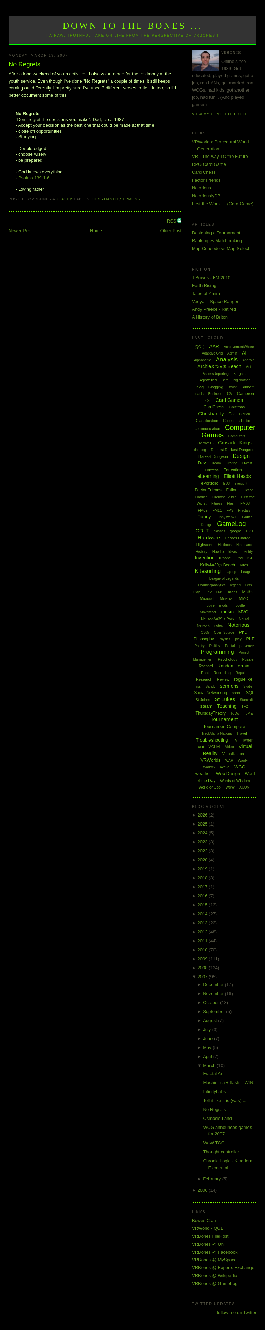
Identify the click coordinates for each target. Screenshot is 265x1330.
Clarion (244, 414)
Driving (231, 463)
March (210, 1065)
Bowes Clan (204, 1220)
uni (201, 746)
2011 (203, 940)
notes (218, 626)
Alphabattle (202, 360)
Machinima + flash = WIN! (229, 1082)
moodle (239, 605)
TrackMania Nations (216, 733)
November (214, 993)
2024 (203, 833)
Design (241, 456)
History (201, 551)
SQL (250, 692)
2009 (203, 958)
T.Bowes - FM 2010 (211, 277)
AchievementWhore (239, 347)
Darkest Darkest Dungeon (233, 449)
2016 (203, 895)
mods (223, 605)
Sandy (210, 686)
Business (215, 394)
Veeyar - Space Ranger (215, 301)
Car (208, 401)
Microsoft (208, 598)
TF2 (244, 706)
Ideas (232, 552)
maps (232, 592)
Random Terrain (233, 665)
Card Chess (204, 172)
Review (223, 679)
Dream (215, 463)
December (214, 984)
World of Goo (209, 787)
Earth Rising (204, 285)
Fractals (244, 510)
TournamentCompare (224, 726)
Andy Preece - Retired (214, 309)
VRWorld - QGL (207, 1228)
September (214, 1011)
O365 (205, 632)
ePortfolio (209, 483)
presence (246, 646)
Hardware (209, 537)
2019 (203, 868)
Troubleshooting (212, 740)
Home (96, 230)
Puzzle (247, 659)
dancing (200, 450)
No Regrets (24, 64)
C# (229, 393)
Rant (205, 673)
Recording (222, 673)
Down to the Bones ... (133, 26)
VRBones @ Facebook (214, 1252)
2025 (203, 824)
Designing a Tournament (216, 232)
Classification (207, 420)
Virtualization (233, 754)
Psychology (227, 659)
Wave (225, 767)
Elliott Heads (237, 476)
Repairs (241, 673)
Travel (242, 733)
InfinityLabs (214, 1091)
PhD (243, 632)
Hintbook (225, 545)
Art (248, 367)
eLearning (208, 476)
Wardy (243, 760)
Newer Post (20, 230)
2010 (203, 949)
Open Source (224, 632)
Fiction (248, 490)
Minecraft (227, 599)
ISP (250, 558)
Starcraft (246, 700)
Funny (204, 516)
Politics (214, 646)
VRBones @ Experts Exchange (223, 1267)
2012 (203, 931)
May (208, 1047)
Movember (208, 612)
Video (229, 747)
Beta (225, 380)
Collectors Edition (238, 420)
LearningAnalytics (211, 585)
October (211, 1002)
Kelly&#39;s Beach (217, 565)
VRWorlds (210, 760)
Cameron (245, 393)
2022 (203, 850)
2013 (203, 922)
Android (248, 360)
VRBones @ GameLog (214, 1283)
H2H (249, 531)
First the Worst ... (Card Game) (222, 203)
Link (208, 592)
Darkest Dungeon (213, 456)
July (207, 1029)
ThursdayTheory (211, 713)
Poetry (200, 646)
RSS (172, 221)
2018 (203, 877)
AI (244, 353)
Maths (248, 591)
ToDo (234, 713)
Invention (205, 557)
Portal (230, 646)
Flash (231, 504)
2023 (203, 842)
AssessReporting (216, 374)
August (210, 1020)
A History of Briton (210, 317)
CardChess (214, 407)
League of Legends (224, 579)
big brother (241, 380)
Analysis (227, 359)
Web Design (228, 773)
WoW (230, 787)
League (247, 571)
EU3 (226, 483)
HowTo (218, 551)
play (238, 639)
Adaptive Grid (212, 353)
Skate (247, 686)
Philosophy (204, 638)
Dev (202, 462)
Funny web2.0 (226, 517)
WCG (239, 767)
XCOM (244, 787)
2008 (203, 967)
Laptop (231, 572)
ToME (248, 713)
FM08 (245, 503)
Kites (243, 565)
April (208, 1056)
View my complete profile (222, 114)
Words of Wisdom (235, 781)
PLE (250, 638)
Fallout (232, 490)
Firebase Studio (224, 497)
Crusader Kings (235, 442)
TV (235, 740)
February (212, 1178)
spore (237, 693)
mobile (208, 605)
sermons (130, 199)
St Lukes (225, 699)
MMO (243, 598)
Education (232, 470)
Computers (236, 436)
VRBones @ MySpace (214, 1259)
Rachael (206, 666)
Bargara (239, 374)
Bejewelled (207, 380)
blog (200, 387)
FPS (230, 510)
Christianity (105, 199)
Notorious (201, 187)
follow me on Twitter (236, 1312)
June (208, 1038)
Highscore (205, 545)
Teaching (226, 706)
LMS (220, 592)
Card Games (229, 400)
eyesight (241, 483)
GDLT (202, 531)
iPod (239, 558)
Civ (231, 414)
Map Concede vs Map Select (220, 248)
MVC (243, 611)
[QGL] (199, 347)
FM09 (202, 510)
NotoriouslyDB (206, 195)
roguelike (243, 679)
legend (235, 585)
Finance (201, 497)
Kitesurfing (208, 571)
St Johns (202, 700)
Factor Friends (206, 180)
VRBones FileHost (210, 1236)
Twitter (247, 740)
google (235, 531)
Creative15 (205, 443)
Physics (224, 639)
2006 (203, 1190)
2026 (203, 815)
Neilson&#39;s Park (217, 619)
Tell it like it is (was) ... (225, 1100)
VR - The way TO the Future (220, 156)
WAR (229, 760)
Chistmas (237, 407)
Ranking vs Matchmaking (217, 240)
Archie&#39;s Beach (219, 366)
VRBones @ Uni (208, 1244)
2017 (203, 886)
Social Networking (210, 692)
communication (207, 428)
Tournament (224, 719)
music (227, 611)
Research (204, 679)
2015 (203, 904)
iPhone (225, 558)
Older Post (170, 230)
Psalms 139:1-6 (33, 177)
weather (203, 773)
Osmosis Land (217, 1118)
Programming (217, 652)
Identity (247, 552)
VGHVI (214, 747)
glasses (219, 531)
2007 (203, 976)
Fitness (216, 504)
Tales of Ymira (206, 293)
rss (198, 686)
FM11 (217, 510)
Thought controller (221, 1151)
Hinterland (244, 545)
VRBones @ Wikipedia (214, 1275)
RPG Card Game (209, 164)
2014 (203, 913)
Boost (232, 387)
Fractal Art (213, 1073)
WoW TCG (214, 1142)
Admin (232, 353)
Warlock (209, 767)
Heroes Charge (238, 538)
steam (206, 706)
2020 (203, 859)
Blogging (215, 387)
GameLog (231, 523)
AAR (214, 346)
